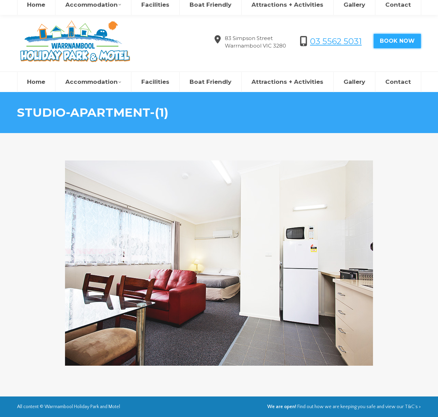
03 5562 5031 (336, 41)
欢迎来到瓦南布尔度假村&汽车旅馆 (339, 7)
